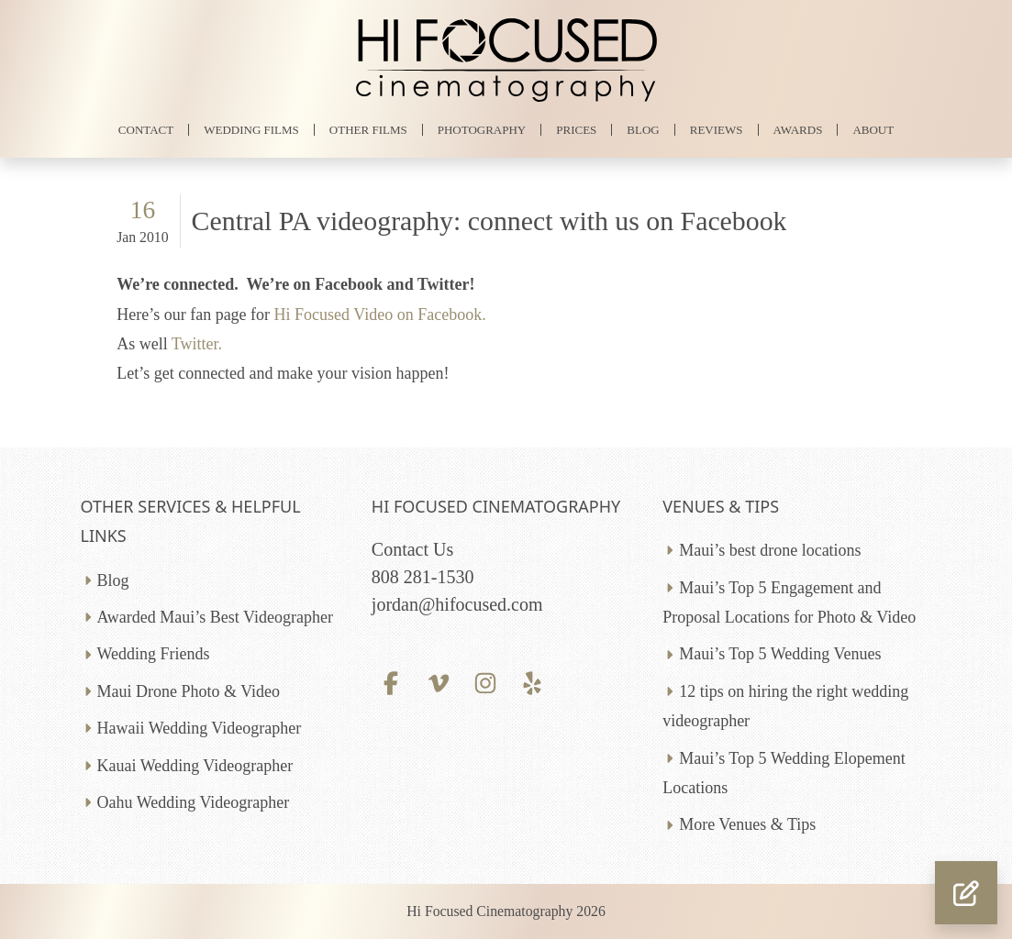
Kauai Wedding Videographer (195, 766)
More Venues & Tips (747, 824)
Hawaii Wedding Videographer (199, 728)
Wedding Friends (153, 654)
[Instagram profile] (485, 681)
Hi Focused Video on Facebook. (380, 314)
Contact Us (412, 549)
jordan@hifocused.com (457, 604)
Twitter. (197, 344)
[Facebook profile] (391, 681)
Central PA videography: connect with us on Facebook (489, 220)
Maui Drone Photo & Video (189, 691)
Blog (113, 580)
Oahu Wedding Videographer (193, 802)
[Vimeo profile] (438, 681)
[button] (966, 892)
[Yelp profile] (531, 681)
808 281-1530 (423, 577)
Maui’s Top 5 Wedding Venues (780, 654)
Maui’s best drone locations (770, 550)
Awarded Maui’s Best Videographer (215, 617)
